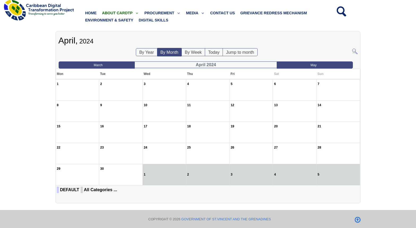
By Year (146, 52)
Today (214, 52)
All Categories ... (100, 189)
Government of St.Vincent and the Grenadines (226, 219)
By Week (193, 52)
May (314, 65)
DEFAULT (69, 189)
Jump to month (240, 52)
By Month (170, 52)
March (98, 65)
